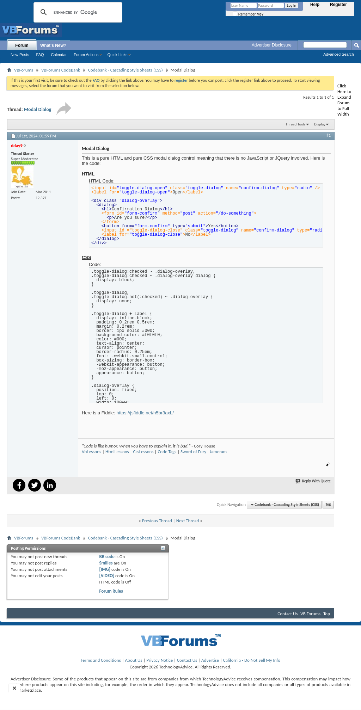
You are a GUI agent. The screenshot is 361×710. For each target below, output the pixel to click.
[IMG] (104, 569)
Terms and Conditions (101, 660)
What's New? (53, 45)
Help (314, 4)
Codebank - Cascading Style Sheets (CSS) (125, 70)
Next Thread (187, 520)
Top (328, 504)
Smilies (105, 563)
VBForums (23, 70)
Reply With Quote (313, 481)
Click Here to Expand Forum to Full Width (344, 100)
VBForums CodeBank (60, 70)
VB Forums (310, 613)
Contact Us (287, 613)
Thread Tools (296, 124)
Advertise (210, 660)
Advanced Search (338, 54)
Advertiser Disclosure (272, 45)
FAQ (40, 55)
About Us (133, 660)
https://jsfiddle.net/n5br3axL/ (145, 412)
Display (319, 124)
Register (338, 4)
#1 (328, 135)
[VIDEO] (106, 575)
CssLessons (143, 451)
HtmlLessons (117, 451)
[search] (77, 12)
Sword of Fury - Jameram (203, 451)
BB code (106, 556)
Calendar (59, 55)
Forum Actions (86, 55)
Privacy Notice (159, 660)
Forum (21, 45)
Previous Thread (157, 520)
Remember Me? (248, 14)
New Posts (20, 55)
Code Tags (167, 451)
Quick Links (118, 55)
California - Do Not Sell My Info (251, 660)
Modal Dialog (37, 109)
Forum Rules (111, 591)
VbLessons (91, 451)
